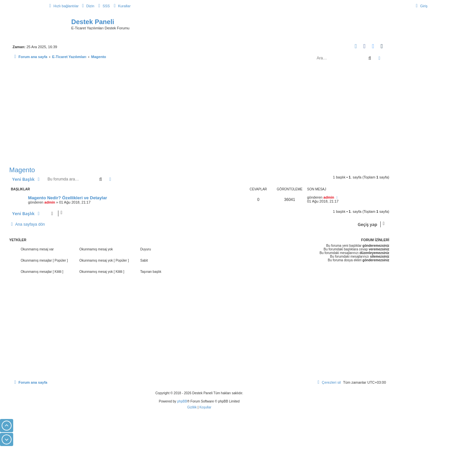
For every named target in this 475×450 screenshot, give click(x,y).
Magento (22, 170)
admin (50, 202)
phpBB (182, 401)
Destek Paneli (92, 21)
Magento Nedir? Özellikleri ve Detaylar (67, 197)
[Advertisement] (199, 115)
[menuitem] (87, 6)
